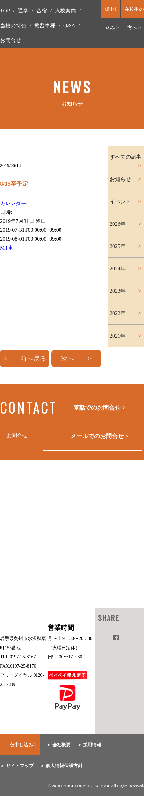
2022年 (118, 313)
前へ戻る (33, 358)
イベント (120, 201)
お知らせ (120, 179)
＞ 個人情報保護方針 (61, 765)
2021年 (118, 336)
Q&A (69, 25)
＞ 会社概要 (58, 744)
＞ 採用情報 (89, 744)
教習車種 (44, 25)
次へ (67, 358)
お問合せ (10, 40)
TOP (5, 10)
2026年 (118, 224)
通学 (23, 10)
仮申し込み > (23, 744)
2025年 (118, 246)
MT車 (6, 248)
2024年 (118, 268)
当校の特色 (13, 25)
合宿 (41, 10)
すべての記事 (125, 157)
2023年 (118, 291)
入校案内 (65, 10)
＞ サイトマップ (17, 765)
